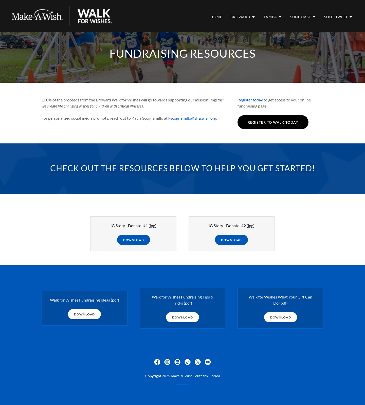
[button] (243, 17)
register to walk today (273, 122)
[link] (62, 15)
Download (133, 240)
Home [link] (216, 17)
